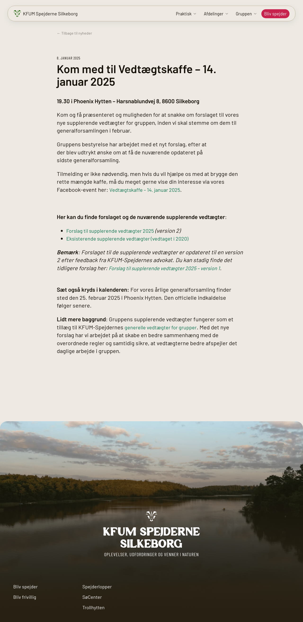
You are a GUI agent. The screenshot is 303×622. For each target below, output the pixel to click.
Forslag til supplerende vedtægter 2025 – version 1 (170, 267)
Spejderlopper (97, 586)
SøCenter (92, 597)
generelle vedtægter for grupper (164, 327)
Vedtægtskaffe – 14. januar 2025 (148, 189)
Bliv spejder (275, 13)
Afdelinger (213, 13)
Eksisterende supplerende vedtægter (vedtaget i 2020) (133, 238)
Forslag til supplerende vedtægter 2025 (115, 230)
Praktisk (184, 13)
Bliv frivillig (24, 597)
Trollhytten (93, 607)
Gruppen (244, 13)
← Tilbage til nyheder (74, 33)
